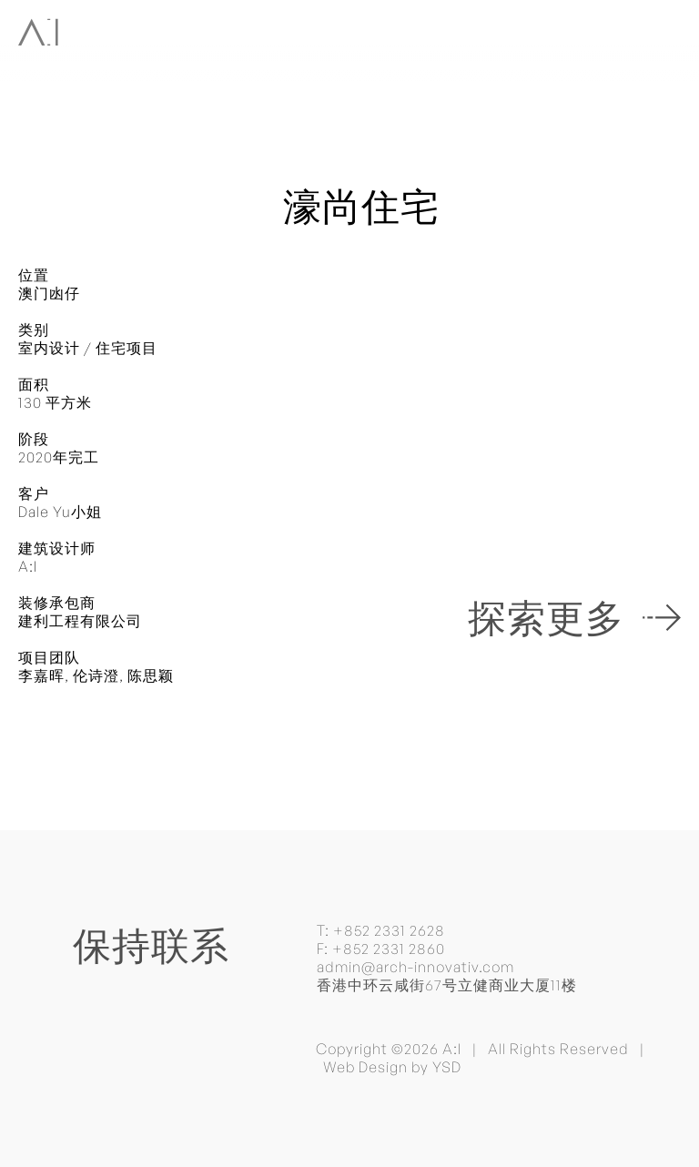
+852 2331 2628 (389, 930)
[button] (665, 29)
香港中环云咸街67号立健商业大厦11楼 (447, 985)
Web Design (365, 1067)
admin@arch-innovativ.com (415, 967)
